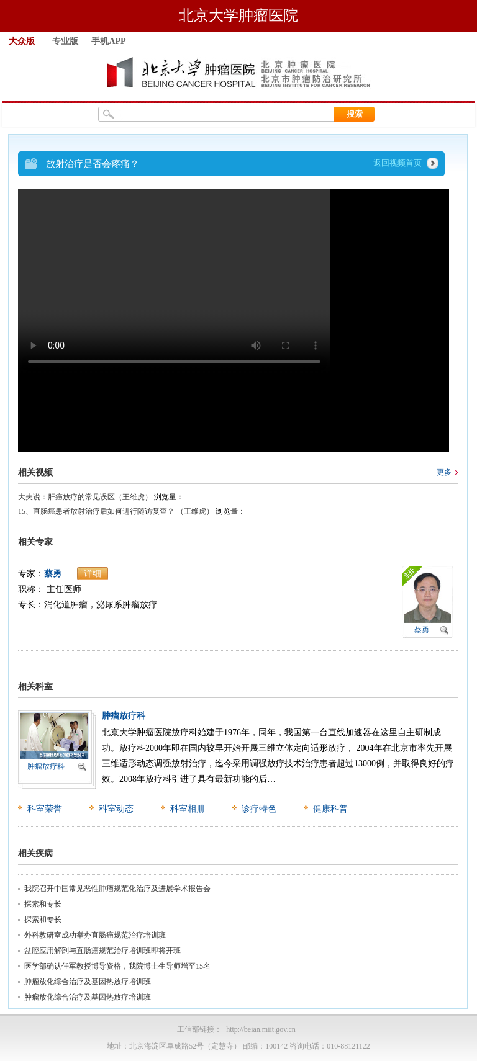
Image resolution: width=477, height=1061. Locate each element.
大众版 (22, 41)
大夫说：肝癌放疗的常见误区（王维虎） (85, 497)
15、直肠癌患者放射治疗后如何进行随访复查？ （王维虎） (116, 511)
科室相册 (187, 808)
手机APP (108, 41)
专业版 (65, 41)
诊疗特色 (259, 808)
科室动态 (116, 808)
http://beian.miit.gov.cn (261, 1029)
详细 (92, 573)
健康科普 (330, 808)
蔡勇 (52, 573)
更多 (444, 472)
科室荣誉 (44, 808)
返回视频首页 (397, 163)
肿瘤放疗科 (46, 766)
